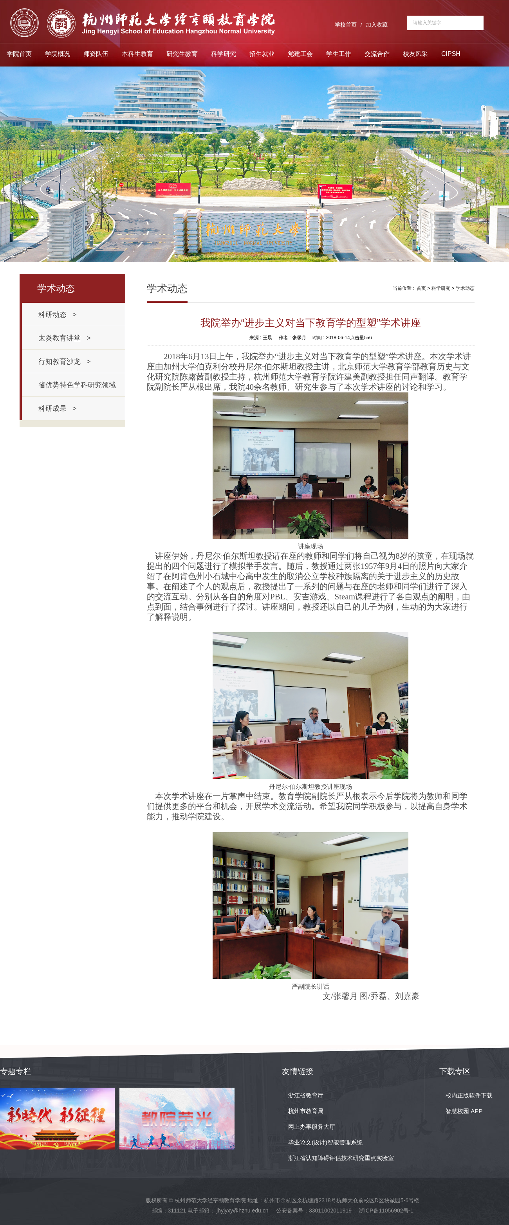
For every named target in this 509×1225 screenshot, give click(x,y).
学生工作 (338, 53)
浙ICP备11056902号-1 (386, 1210)
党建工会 (300, 53)
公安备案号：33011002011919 (314, 1210)
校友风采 (415, 53)
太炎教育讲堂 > (64, 338)
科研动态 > (57, 314)
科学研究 (223, 53)
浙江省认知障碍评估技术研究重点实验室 (341, 1158)
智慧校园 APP (464, 1111)
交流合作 (377, 53)
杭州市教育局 (305, 1111)
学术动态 (465, 288)
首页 (421, 288)
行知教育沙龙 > (64, 361)
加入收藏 (377, 25)
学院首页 (19, 53)
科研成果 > (57, 408)
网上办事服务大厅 (311, 1126)
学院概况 (57, 53)
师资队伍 (95, 53)
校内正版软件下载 (469, 1095)
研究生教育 (182, 53)
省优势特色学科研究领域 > (79, 389)
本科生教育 (137, 53)
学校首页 (346, 25)
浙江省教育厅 (305, 1095)
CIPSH (450, 53)
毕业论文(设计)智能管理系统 (325, 1142)
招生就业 (261, 53)
